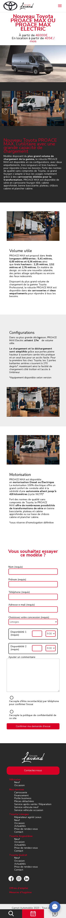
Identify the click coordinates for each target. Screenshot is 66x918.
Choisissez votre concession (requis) (28, 617)
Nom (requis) (15, 567)
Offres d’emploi (18, 888)
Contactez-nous (33, 770)
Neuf (17, 782)
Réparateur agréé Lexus (27, 817)
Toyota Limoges (19, 814)
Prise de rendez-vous (26, 829)
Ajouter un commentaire (21, 657)
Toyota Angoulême (20, 836)
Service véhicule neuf (26, 807)
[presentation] (5, 112)
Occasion (19, 785)
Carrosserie (20, 792)
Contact (18, 832)
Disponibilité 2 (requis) (18, 648)
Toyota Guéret (18, 855)
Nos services (16, 789)
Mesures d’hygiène (20, 892)
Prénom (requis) (17, 579)
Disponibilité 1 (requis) (18, 634)
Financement (21, 795)
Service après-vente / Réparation (32, 804)
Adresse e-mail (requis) (21, 604)
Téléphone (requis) (19, 592)
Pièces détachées (24, 801)
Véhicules (15, 779)
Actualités (20, 826)
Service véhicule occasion (28, 810)
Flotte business (22, 798)
